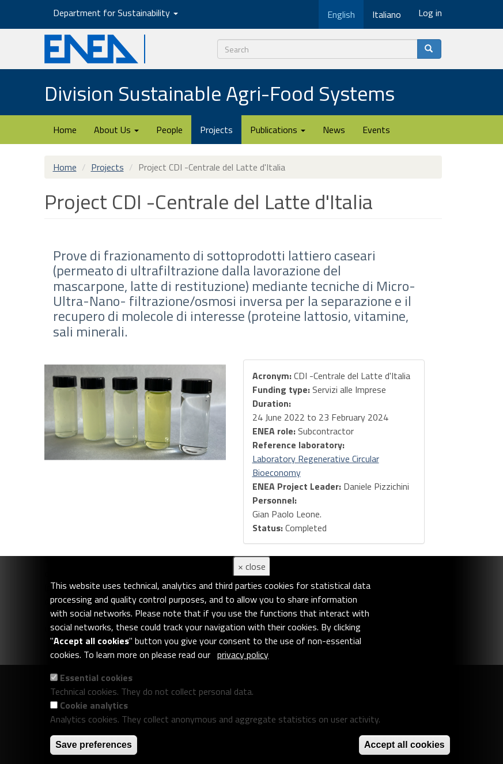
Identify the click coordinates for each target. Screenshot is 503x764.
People (169, 130)
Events (376, 130)
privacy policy (242, 654)
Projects (216, 130)
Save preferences (93, 745)
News (334, 130)
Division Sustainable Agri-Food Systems (219, 93)
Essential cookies (96, 677)
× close (252, 566)
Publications (277, 130)
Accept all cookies (404, 745)
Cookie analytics (94, 705)
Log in (430, 13)
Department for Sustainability (115, 13)
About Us (116, 130)
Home (65, 130)
